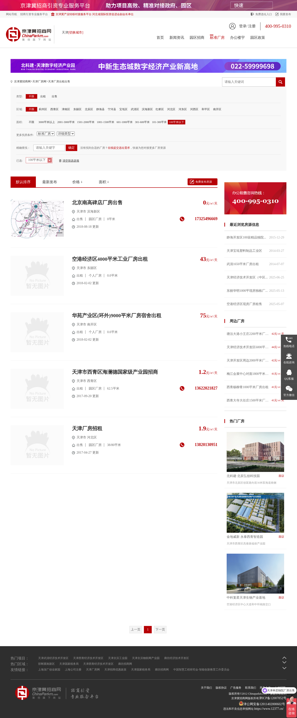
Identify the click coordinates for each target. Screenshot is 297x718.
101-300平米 (159, 122)
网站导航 (11, 14)
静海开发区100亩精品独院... (255, 237)
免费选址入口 (263, 14)
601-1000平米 (125, 122)
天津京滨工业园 (117, 658)
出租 (43, 96)
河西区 (194, 109)
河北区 (171, 109)
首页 (160, 37)
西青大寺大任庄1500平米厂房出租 (255, 400)
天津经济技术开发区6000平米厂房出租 (255, 347)
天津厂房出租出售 (59, 81)
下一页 (160, 629)
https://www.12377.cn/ (269, 708)
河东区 (183, 109)
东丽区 (77, 109)
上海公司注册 (73, 669)
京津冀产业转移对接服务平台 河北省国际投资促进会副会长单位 (95, 14)
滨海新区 (147, 109)
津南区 (66, 109)
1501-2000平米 (85, 122)
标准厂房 (217, 37)
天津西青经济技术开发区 (88, 658)
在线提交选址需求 (119, 147)
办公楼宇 (237, 37)
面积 (102, 182)
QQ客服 (289, 378)
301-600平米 (142, 122)
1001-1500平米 (105, 122)
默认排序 (23, 182)
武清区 (135, 109)
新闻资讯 (176, 37)
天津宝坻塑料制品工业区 (255, 251)
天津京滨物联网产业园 (146, 658)
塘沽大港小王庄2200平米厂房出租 (255, 334)
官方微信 (288, 395)
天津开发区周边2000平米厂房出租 (255, 360)
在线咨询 (288, 362)
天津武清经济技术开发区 (53, 658)
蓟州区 (43, 109)
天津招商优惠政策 (115, 669)
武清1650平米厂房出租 (255, 264)
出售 (54, 96)
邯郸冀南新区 (46, 663)
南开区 (217, 109)
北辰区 (89, 109)
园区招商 (197, 37)
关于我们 (206, 687)
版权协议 (221, 687)
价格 (76, 182)
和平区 (206, 109)
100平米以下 (176, 122)
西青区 (54, 109)
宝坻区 (123, 109)
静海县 (100, 109)
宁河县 (112, 109)
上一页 (135, 629)
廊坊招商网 (125, 663)
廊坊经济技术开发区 (176, 658)
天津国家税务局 (69, 663)
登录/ (243, 26)
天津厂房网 (39, 81)
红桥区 (160, 109)
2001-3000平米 (66, 122)
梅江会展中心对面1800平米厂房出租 (255, 374)
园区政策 (257, 37)
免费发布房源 (203, 181)
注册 (252, 26)
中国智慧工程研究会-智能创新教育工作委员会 (201, 669)
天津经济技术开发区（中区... (255, 277)
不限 (31, 96)
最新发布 (49, 182)
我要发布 (285, 14)
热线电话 (288, 346)
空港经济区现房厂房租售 (255, 304)
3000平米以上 (46, 122)
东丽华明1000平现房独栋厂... (255, 291)
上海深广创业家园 (49, 669)
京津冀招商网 (22, 81)
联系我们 (250, 687)
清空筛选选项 (71, 160)
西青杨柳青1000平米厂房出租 (255, 387)
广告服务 (235, 687)
